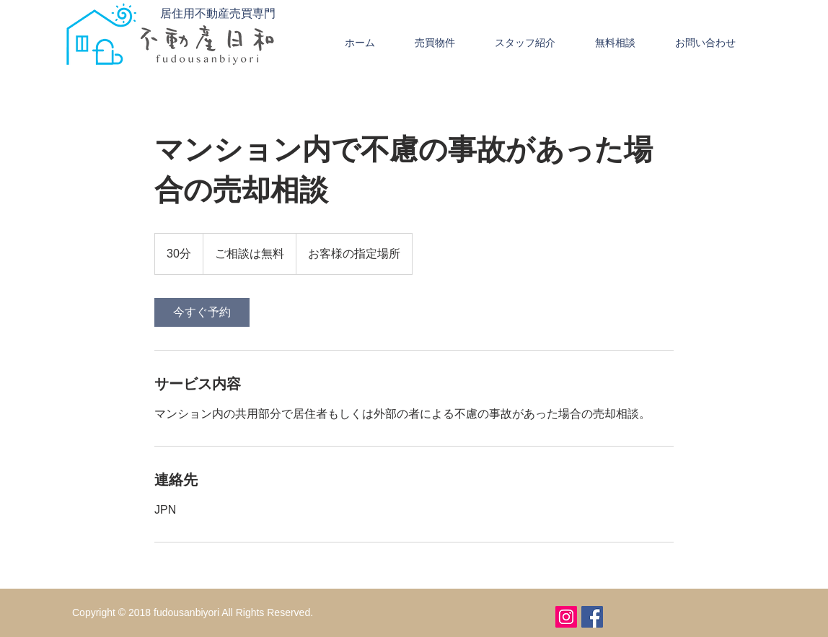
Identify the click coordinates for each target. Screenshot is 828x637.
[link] (202, 312)
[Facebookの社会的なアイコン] (592, 617)
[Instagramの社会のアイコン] (566, 617)
